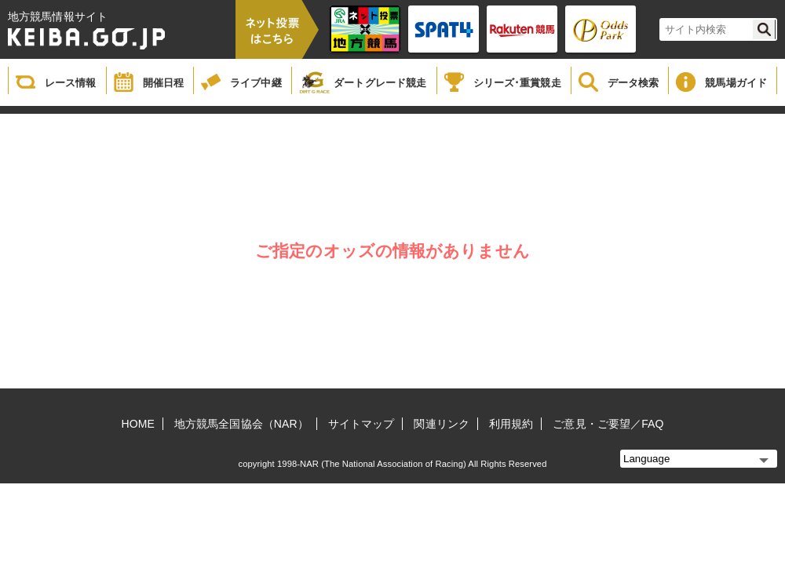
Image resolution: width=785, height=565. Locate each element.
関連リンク (441, 423)
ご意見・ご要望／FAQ (608, 423)
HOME (138, 423)
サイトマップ (361, 423)
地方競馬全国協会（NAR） (241, 423)
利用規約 (511, 423)
